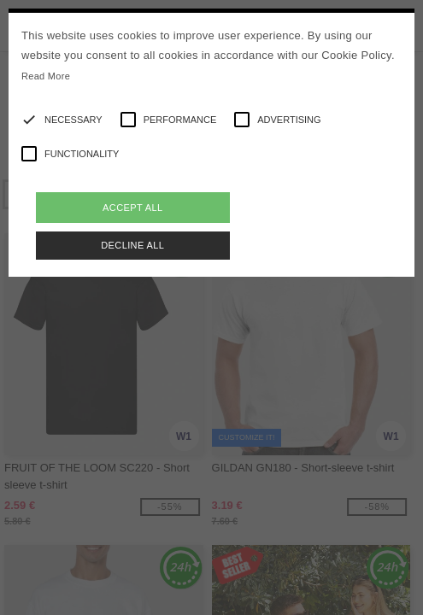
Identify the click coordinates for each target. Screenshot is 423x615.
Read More (45, 76)
